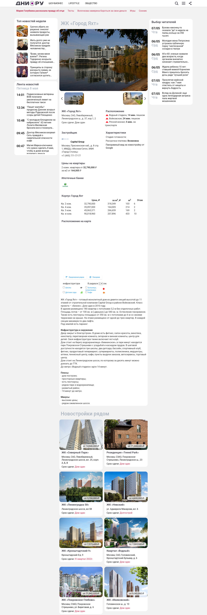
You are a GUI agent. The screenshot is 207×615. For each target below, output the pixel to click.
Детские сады (70, 292)
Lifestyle (74, 3)
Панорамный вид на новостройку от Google (125, 146)
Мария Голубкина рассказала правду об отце (40, 10)
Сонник (143, 10)
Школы (68, 288)
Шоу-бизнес (56, 3)
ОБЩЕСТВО (91, 3)
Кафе (90, 292)
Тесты (71, 10)
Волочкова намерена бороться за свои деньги (102, 10)
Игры (133, 10)
